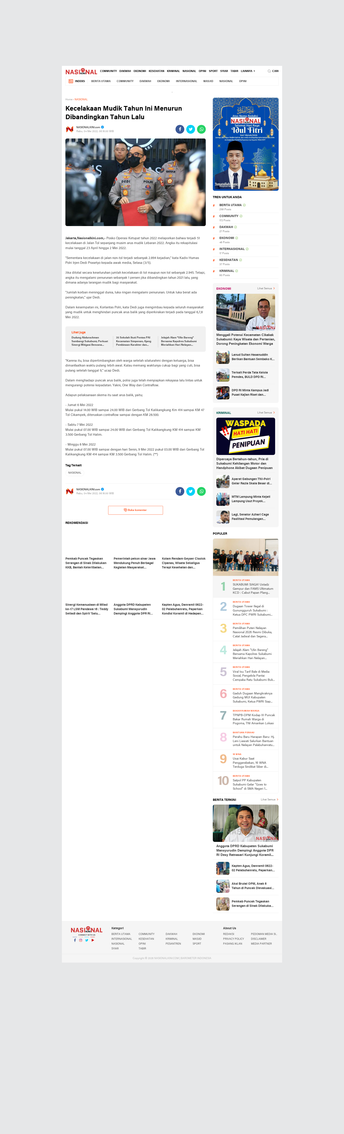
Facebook (75, 942)
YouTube (92, 942)
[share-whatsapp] (201, 129)
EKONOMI (140, 71)
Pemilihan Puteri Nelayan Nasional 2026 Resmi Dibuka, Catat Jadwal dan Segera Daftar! (252, 633)
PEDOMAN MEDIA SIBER (265, 934)
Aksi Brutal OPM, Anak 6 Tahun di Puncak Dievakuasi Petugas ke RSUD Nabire (252, 886)
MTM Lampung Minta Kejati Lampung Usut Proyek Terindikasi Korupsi (251, 499)
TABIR (234, 71)
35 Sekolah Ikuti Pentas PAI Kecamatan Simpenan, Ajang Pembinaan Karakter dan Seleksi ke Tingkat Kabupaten (134, 341)
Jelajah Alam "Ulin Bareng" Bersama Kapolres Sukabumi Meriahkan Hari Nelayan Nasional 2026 (179, 341)
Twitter (86, 942)
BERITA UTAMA (101, 81)
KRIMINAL (173, 71)
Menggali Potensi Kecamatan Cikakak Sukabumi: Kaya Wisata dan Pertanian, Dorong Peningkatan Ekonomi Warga (245, 339)
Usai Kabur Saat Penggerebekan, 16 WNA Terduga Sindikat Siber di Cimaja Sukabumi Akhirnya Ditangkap (251, 763)
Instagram (81, 942)
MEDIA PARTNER (261, 944)
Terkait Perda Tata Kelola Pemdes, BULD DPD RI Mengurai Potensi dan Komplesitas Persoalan (250, 375)
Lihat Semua (264, 288)
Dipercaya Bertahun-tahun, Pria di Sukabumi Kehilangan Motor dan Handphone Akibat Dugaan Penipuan (244, 464)
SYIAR (224, 71)
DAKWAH (125, 71)
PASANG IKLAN (232, 944)
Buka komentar (135, 510)
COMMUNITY (108, 71)
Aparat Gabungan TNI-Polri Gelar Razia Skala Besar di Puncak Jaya (251, 482)
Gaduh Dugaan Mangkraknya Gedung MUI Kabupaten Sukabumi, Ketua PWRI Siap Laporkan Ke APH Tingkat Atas (253, 698)
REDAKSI (228, 934)
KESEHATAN (156, 71)
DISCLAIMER (258, 939)
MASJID (208, 81)
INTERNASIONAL (186, 81)
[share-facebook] (180, 129)
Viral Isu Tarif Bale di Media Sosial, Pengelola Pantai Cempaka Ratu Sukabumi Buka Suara (253, 676)
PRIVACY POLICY (233, 939)
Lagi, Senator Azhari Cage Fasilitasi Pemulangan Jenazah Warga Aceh (250, 517)
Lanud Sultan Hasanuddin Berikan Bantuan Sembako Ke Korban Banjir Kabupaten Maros (253, 357)
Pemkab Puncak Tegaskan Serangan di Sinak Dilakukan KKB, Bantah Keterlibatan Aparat (252, 904)
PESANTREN (173, 944)
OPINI (202, 71)
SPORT (213, 71)
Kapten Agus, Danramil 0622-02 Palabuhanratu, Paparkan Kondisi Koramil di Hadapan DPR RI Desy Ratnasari (252, 868)
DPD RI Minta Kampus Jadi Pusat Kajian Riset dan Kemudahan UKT (250, 393)
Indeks (76, 81)
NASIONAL (189, 71)
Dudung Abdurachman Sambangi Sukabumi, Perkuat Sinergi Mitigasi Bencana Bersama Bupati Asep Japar (90, 341)
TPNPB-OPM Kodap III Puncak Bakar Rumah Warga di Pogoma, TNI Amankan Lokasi (254, 719)
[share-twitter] (190, 129)
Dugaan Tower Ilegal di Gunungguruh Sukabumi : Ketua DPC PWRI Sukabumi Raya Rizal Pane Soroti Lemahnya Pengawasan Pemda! (252, 611)
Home (68, 99)
